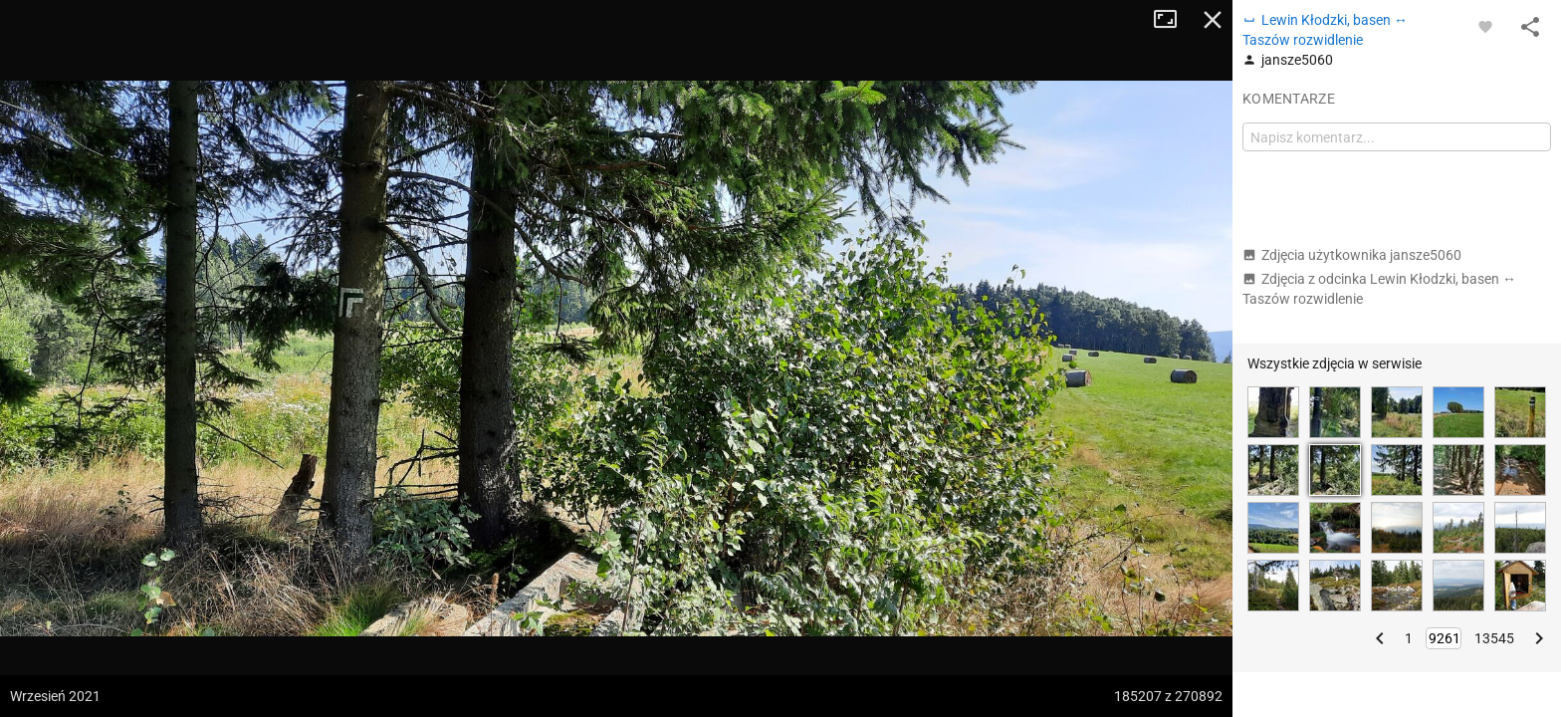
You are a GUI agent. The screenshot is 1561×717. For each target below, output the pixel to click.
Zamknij (1212, 20)
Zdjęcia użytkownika (1351, 255)
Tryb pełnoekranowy (1173, 20)
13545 (1494, 638)
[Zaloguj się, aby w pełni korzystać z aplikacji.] (1485, 26)
